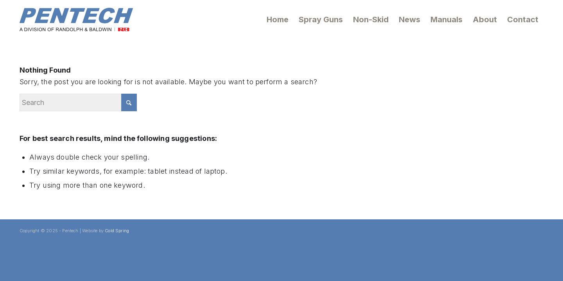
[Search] (78, 102)
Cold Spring (117, 230)
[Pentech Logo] (76, 19)
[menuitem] (278, 19)
